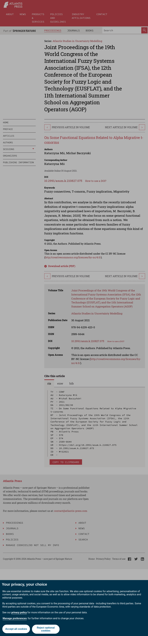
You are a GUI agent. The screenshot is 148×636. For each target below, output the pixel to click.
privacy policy (19, 612)
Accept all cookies (16, 629)
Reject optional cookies (46, 629)
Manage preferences (15, 618)
